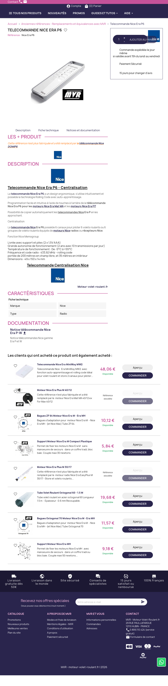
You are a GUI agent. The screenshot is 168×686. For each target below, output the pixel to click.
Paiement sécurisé (57, 647)
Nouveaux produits (18, 634)
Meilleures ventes (18, 639)
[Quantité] (119, 50)
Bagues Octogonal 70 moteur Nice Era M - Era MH (66, 529)
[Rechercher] (77, 11)
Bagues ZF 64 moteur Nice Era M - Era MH (61, 426)
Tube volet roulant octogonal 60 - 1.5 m (60, 503)
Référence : (14, 45)
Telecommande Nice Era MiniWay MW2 (60, 375)
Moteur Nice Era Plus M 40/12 (54, 400)
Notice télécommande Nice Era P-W (30, 342)
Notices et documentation (83, 141)
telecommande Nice (23, 238)
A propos (52, 643)
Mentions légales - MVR (60, 634)
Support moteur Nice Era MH (54, 554)
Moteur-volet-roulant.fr (93, 297)
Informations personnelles (101, 630)
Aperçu (137, 378)
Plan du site (14, 643)
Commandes (93, 634)
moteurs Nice (61, 241)
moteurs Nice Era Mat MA (48, 217)
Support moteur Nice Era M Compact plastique (64, 452)
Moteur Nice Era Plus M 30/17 (54, 477)
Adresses (91, 639)
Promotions (14, 630)
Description (23, 141)
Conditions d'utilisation (60, 639)
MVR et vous (95, 624)
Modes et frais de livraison (61, 630)
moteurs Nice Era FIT (83, 217)
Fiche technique (48, 141)
